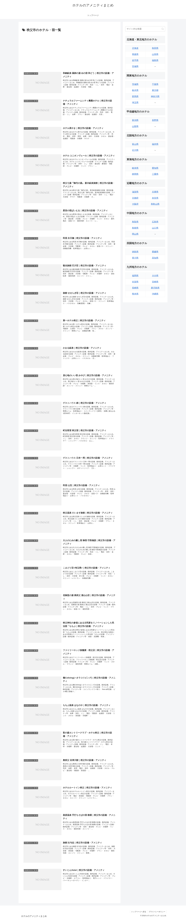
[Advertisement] (69, 50)
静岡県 (135, 174)
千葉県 (155, 84)
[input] (145, 29)
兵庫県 (155, 192)
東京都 (155, 90)
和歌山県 (155, 204)
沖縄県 (155, 294)
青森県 (135, 54)
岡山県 (135, 234)
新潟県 (135, 120)
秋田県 (155, 48)
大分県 (155, 275)
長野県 (155, 120)
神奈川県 (155, 96)
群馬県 (135, 96)
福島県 (155, 60)
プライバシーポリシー (157, 912)
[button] (163, 29)
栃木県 (135, 90)
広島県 (155, 222)
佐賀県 (135, 282)
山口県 (155, 228)
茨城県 (135, 84)
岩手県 (135, 60)
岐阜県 (135, 168)
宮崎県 (155, 282)
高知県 (155, 258)
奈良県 (155, 198)
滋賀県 (135, 192)
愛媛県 (155, 252)
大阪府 (135, 204)
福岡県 (135, 275)
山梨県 (135, 126)
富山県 (135, 144)
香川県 (135, 258)
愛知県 (155, 168)
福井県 (155, 144)
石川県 (135, 150)
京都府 (135, 198)
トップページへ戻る (138, 912)
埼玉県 (135, 102)
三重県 (155, 174)
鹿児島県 (155, 288)
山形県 (155, 54)
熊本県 (135, 294)
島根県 (135, 228)
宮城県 (135, 66)
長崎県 (135, 288)
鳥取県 (135, 222)
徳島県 (135, 252)
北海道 (135, 48)
